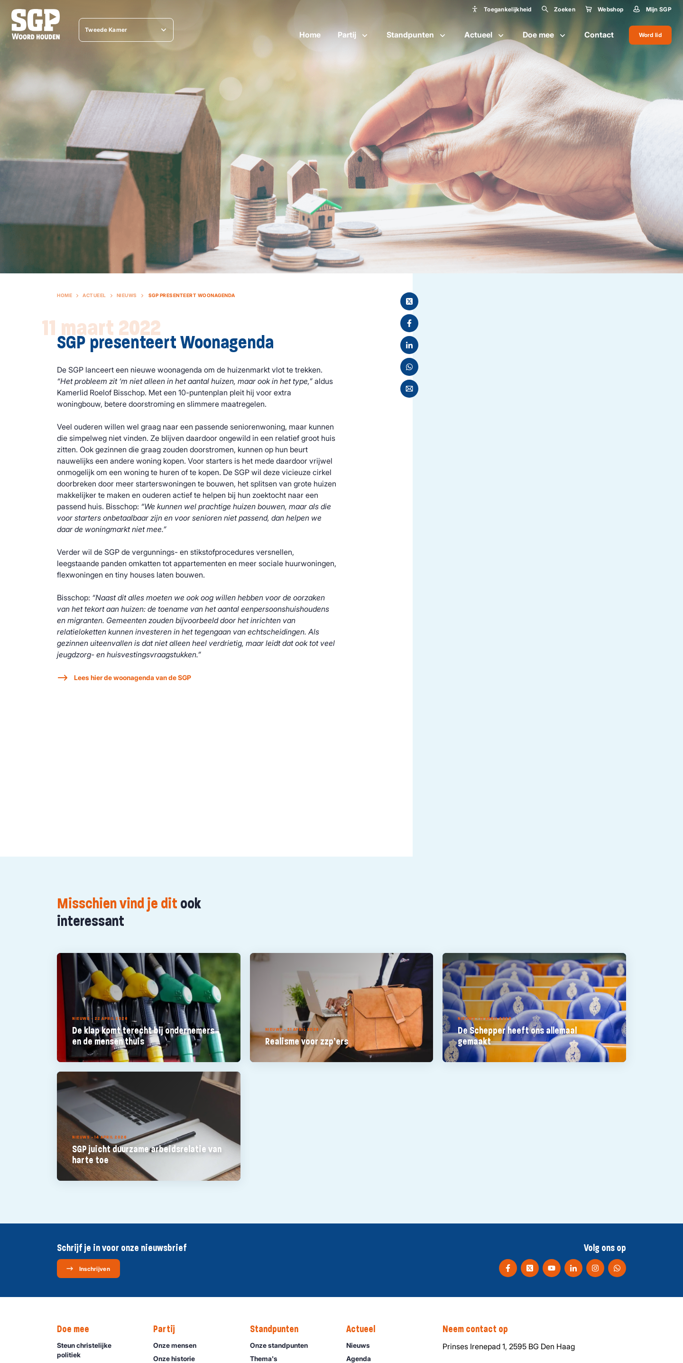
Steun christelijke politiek (97, 1350)
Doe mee (545, 35)
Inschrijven (88, 1268)
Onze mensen (179, 1345)
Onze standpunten (283, 1345)
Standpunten (417, 35)
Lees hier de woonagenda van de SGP (132, 677)
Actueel (485, 35)
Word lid (650, 34)
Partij (353, 35)
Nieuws (127, 295)
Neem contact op (480, 1329)
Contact (599, 34)
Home (310, 34)
